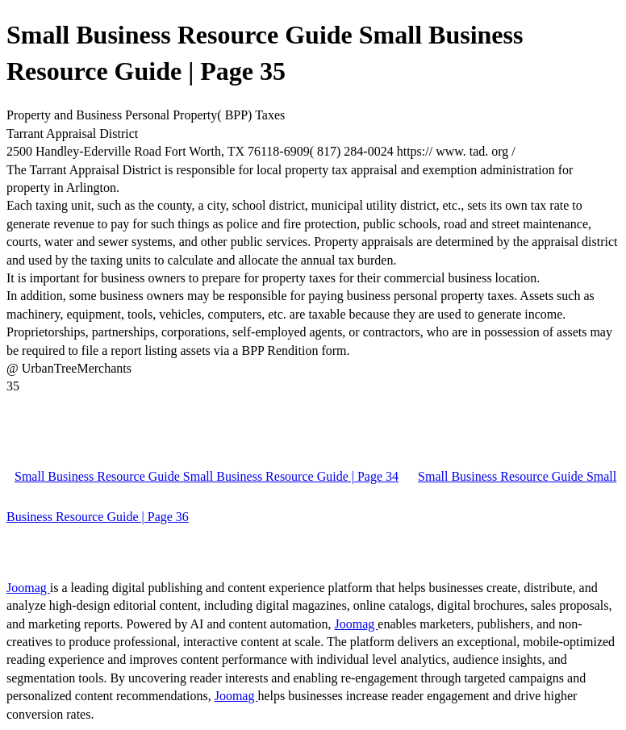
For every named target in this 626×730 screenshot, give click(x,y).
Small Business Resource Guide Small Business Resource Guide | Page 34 (207, 476)
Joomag (28, 587)
